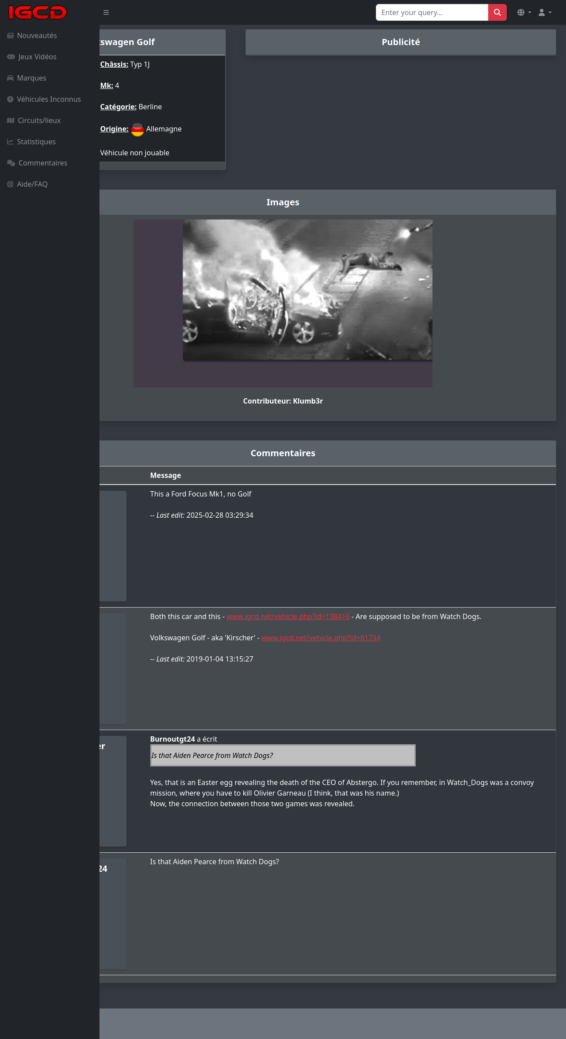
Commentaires (37, 163)
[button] (524, 12)
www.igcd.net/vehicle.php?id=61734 (395, 648)
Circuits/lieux (34, 120)
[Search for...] (432, 12)
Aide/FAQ (27, 184)
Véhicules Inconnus (44, 99)
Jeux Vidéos (32, 57)
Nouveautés (32, 35)
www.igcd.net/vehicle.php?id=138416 (362, 616)
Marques (26, 78)
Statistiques (31, 141)
